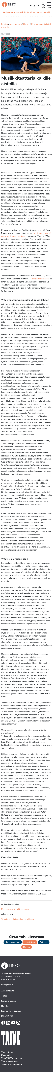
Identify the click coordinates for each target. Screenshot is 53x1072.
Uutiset (26, 24)
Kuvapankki (6, 1055)
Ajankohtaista (15, 24)
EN (31, 6)
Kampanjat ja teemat (11, 1011)
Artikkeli (43, 942)
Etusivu (4, 24)
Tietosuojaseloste (9, 1061)
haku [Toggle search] (43, 7)
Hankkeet (5, 1006)
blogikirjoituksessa (40, 279)
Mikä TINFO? (7, 1016)
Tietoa (4, 996)
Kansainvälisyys (13, 942)
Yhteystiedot (7, 1052)
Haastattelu (29, 942)
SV (37, 6)
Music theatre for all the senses (15, 909)
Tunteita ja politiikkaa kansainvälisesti (17, 919)
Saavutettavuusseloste (11, 1064)
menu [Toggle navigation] (49, 7)
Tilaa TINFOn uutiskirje (11, 1058)
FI (34, 6)
